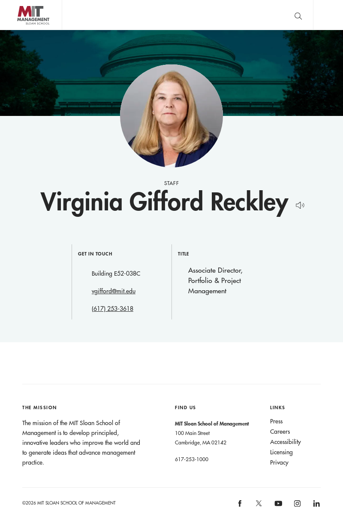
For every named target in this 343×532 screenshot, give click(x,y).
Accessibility (285, 442)
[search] (298, 15)
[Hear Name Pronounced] (297, 203)
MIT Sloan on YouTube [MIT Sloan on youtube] (277, 508)
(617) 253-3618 (112, 309)
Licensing (281, 452)
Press (276, 421)
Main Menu (328, 15)
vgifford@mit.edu (113, 291)
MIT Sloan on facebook (240, 506)
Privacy (279, 462)
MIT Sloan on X (259, 506)
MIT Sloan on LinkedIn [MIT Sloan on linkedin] (316, 506)
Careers (280, 431)
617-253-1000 (191, 459)
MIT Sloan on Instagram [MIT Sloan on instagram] (297, 506)
